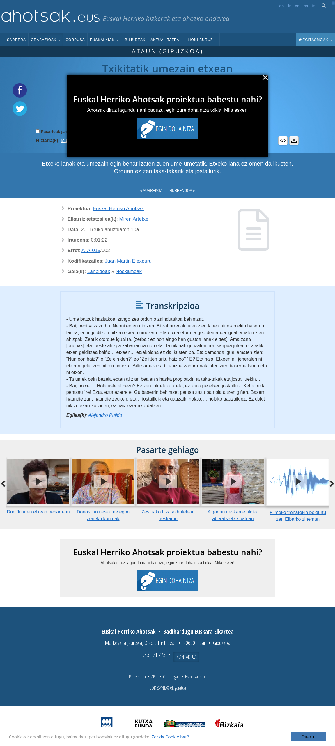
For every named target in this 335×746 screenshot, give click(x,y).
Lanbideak (98, 271)
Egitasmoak (315, 40)
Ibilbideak (135, 40)
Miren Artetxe (133, 219)
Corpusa (75, 40)
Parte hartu (137, 677)
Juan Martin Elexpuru (128, 261)
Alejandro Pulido (105, 415)
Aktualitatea (166, 40)
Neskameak (129, 271)
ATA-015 (90, 250)
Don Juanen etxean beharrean (38, 511)
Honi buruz (202, 40)
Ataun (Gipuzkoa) (167, 51)
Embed (283, 140)
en (297, 5)
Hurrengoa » (182, 191)
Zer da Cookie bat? (170, 737)
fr (289, 5)
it (313, 5)
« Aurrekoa (151, 191)
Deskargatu (294, 140)
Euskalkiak (104, 40)
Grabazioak (46, 40)
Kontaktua (186, 656)
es (281, 5)
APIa (154, 677)
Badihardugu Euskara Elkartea (198, 631)
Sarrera (16, 40)
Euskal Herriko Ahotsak (118, 208)
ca (306, 5)
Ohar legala (171, 677)
